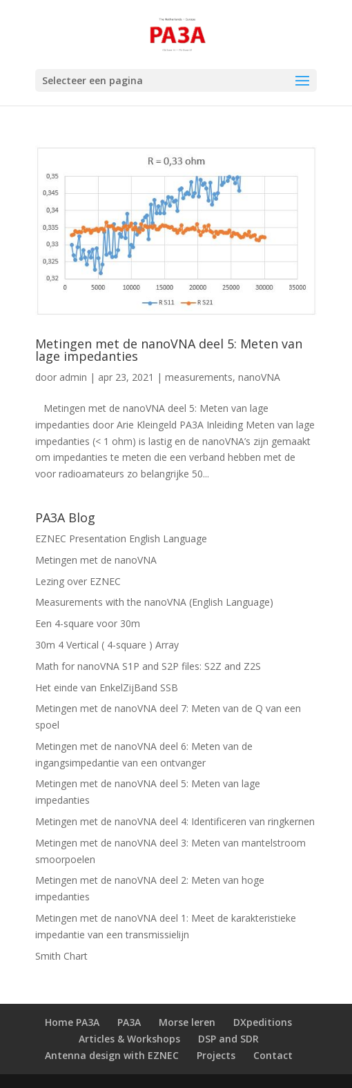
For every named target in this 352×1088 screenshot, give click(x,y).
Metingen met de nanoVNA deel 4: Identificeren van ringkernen (175, 821)
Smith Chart (61, 955)
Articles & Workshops (129, 1038)
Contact (273, 1055)
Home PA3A (72, 1022)
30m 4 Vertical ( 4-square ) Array (107, 644)
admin (73, 377)
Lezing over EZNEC (78, 581)
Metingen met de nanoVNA (96, 559)
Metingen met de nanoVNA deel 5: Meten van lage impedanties (168, 349)
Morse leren (187, 1022)
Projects (216, 1055)
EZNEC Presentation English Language (121, 538)
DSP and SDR (228, 1038)
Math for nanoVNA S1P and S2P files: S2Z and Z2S (148, 666)
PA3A (129, 1022)
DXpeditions (262, 1022)
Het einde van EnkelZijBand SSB (106, 687)
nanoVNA (259, 377)
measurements (199, 377)
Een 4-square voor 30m (87, 623)
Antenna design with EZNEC (112, 1055)
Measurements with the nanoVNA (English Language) (154, 602)
